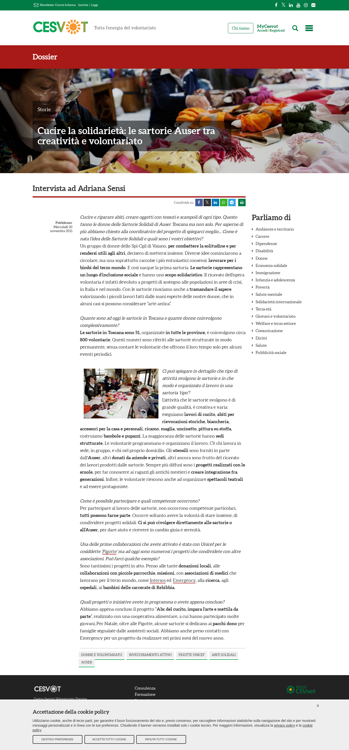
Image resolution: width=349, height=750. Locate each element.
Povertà (263, 287)
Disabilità (264, 251)
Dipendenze (266, 243)
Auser (86, 662)
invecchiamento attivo (150, 655)
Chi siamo (240, 28)
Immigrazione (268, 272)
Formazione (145, 694)
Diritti (261, 338)
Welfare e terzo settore (276, 323)
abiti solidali (224, 655)
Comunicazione (269, 330)
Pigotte (109, 551)
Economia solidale (271, 265)
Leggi (94, 4)
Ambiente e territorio (275, 229)
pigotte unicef (192, 655)
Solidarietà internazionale (279, 302)
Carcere (262, 236)
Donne (262, 258)
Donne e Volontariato (101, 655)
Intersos (158, 580)
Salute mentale (269, 294)
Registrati (277, 30)
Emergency (184, 580)
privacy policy (284, 725)
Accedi (262, 30)
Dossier (45, 57)
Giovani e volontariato (275, 316)
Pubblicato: (64, 223)
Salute (261, 345)
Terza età (263, 309)
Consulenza (145, 688)
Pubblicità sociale (271, 352)
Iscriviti (83, 4)
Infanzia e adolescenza (275, 280)
